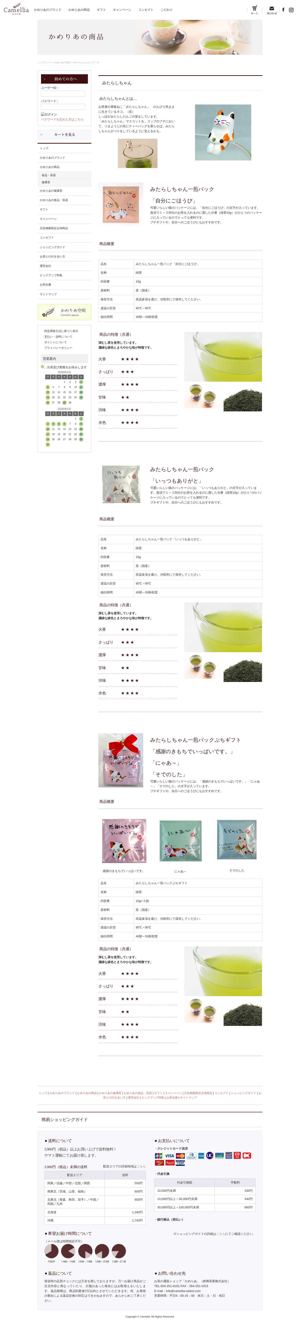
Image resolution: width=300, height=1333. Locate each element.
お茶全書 (45, 284)
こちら (141, 1166)
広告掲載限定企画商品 (54, 228)
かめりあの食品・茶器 (54, 200)
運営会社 (45, 266)
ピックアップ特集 (51, 275)
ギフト (101, 9)
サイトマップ (48, 294)
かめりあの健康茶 (51, 190)
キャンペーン (122, 9)
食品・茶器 (49, 175)
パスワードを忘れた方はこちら (62, 119)
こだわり (167, 9)
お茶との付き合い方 (52, 256)
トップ (44, 148)
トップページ (45, 62)
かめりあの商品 (79, 9)
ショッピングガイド (52, 247)
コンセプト (146, 9)
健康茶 (46, 182)
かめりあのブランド (47, 9)
